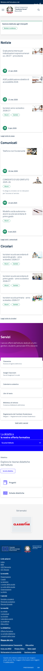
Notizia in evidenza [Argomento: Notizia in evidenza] (10, 28)
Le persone (4, 582)
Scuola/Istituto (8, 442)
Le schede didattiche (8, 633)
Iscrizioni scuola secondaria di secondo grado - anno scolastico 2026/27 (15, 257)
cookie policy (9, 662)
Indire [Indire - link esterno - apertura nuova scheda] (3, 562)
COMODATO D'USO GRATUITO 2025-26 (16, 181)
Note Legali (32, 648)
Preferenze (29, 667)
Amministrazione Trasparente (11, 645)
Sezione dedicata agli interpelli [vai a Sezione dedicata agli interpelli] (15, 23)
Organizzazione (6, 589)
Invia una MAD (6, 648)
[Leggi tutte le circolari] (8, 318)
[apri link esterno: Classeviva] (21, 524)
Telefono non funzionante (14, 150)
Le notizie (4, 611)
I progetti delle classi (8, 636)
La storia (4, 592)
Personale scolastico (8, 601)
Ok (38, 667)
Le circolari (4, 616)
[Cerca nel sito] (38, 10)
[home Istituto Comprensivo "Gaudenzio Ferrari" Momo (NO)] (17, 10)
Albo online (5, 624)
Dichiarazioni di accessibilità (11, 652)
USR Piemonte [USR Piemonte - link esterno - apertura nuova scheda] (6, 567)
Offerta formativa (7, 631)
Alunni (6, 115)
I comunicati (5, 614)
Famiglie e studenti (7, 599)
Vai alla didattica (8, 471)
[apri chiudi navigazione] (3, 10)
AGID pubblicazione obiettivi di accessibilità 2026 (16, 80)
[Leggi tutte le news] (8, 136)
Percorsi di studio (6, 604)
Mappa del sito (7, 640)
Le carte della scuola (8, 587)
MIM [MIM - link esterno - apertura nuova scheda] (2, 564)
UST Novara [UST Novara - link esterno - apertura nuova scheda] (5, 569)
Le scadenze (5, 621)
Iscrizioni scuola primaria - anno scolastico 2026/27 (16, 299)
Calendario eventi (7, 619)
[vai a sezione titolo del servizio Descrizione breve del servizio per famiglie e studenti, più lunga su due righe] (21, 362)
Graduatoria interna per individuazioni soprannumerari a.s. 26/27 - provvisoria (16, 53)
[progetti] (21, 482)
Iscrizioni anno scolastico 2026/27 (13, 109)
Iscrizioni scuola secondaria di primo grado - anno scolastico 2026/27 (16, 278)
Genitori (15, 115)
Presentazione (6, 577)
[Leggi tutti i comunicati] (9, 239)
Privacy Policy (19, 648)
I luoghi (3, 579)
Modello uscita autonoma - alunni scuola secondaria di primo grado (14, 214)
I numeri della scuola (8, 584)
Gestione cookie (30, 652)
